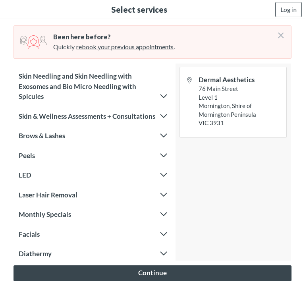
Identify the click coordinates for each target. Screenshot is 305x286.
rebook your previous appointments (125, 46)
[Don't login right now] (278, 32)
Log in (288, 9)
